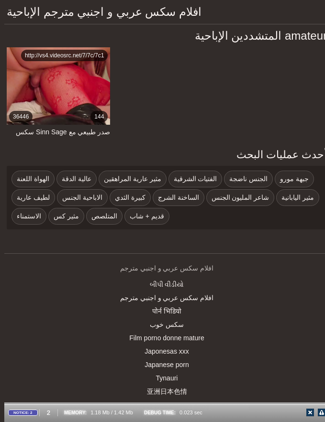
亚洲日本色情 (163, 391)
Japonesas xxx (162, 351)
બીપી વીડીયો (163, 284)
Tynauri (163, 378)
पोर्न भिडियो (162, 311)
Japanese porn (162, 364)
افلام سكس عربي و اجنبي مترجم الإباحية (99, 11)
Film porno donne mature (162, 338)
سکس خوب (162, 324)
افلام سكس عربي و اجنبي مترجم (162, 298)
